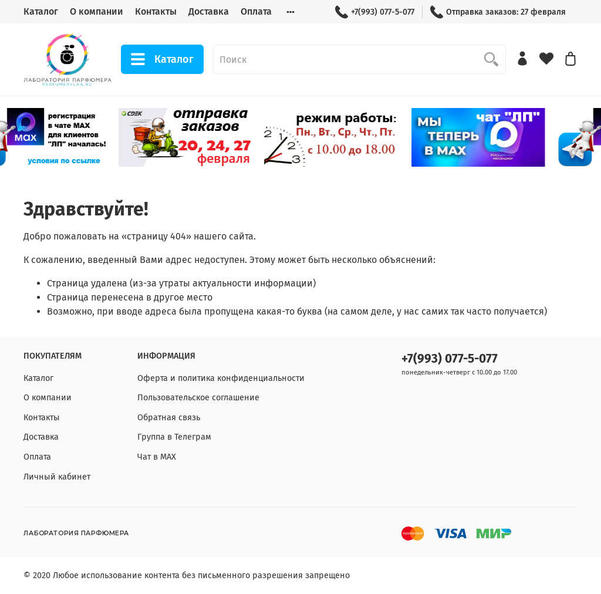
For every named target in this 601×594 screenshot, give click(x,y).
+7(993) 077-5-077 (374, 12)
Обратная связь (168, 418)
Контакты (156, 11)
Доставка (208, 11)
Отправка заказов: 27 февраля (498, 12)
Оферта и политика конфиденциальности (221, 378)
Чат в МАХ (156, 457)
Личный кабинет (56, 477)
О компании (96, 11)
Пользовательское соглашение (198, 398)
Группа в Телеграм (174, 437)
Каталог (40, 11)
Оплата (256, 11)
